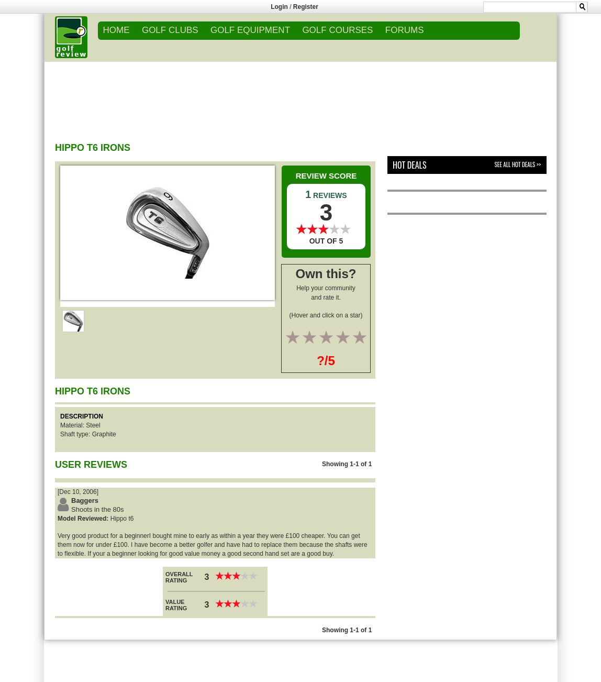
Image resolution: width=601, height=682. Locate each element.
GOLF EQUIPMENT (250, 30)
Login (279, 6)
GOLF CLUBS (170, 30)
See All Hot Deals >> (518, 164)
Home (116, 30)
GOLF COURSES (337, 30)
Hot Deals (410, 165)
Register (305, 6)
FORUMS (404, 30)
